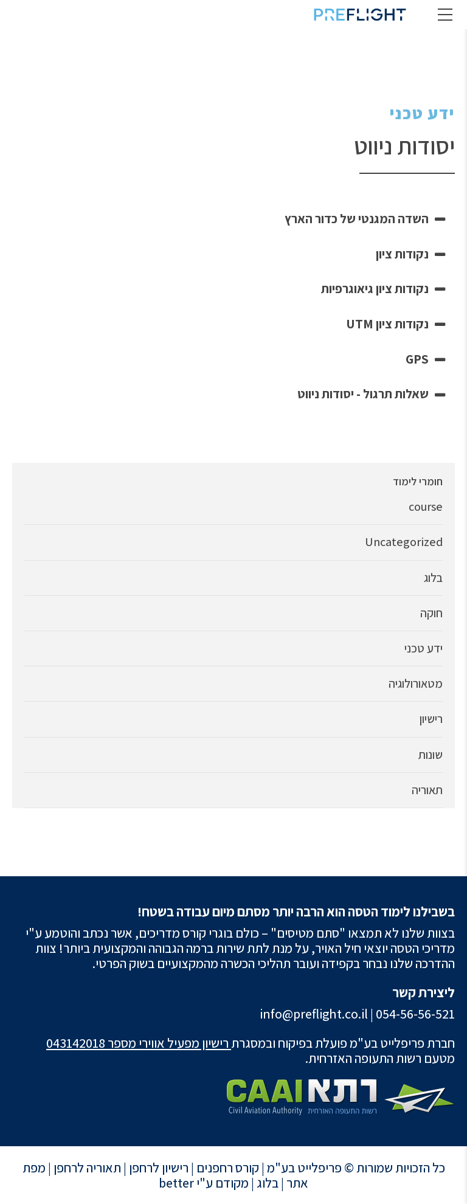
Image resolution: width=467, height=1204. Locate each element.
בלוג (433, 578)
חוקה (431, 613)
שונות (430, 755)
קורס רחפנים (227, 1167)
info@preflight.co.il (314, 1013)
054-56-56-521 (415, 1013)
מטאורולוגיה (416, 683)
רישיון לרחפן (159, 1167)
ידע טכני (422, 113)
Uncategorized (404, 542)
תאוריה (427, 790)
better (176, 1182)
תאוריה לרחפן (87, 1167)
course (426, 506)
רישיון (431, 719)
